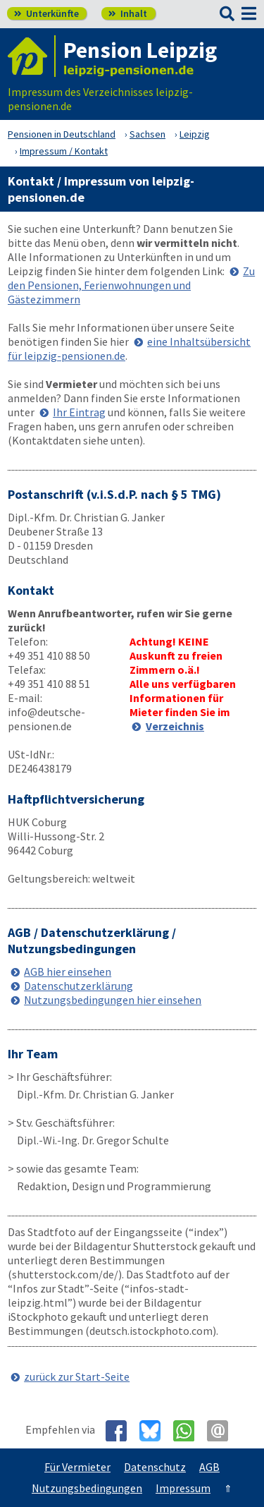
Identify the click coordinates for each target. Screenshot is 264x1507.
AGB (209, 1467)
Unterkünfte (46, 13)
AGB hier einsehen (67, 971)
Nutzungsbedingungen (87, 1488)
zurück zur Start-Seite (77, 1376)
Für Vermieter (77, 1467)
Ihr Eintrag (79, 412)
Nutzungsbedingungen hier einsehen (112, 1000)
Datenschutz (155, 1467)
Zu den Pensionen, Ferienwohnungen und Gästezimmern (131, 285)
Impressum (183, 1488)
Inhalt (127, 13)
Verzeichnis (175, 726)
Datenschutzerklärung (78, 986)
